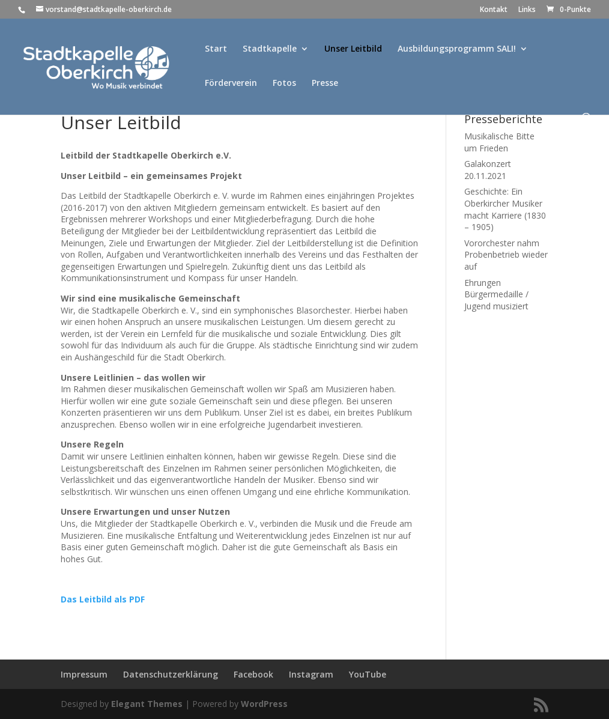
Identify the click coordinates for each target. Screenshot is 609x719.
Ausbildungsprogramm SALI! (457, 49)
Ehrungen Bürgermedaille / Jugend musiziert (496, 294)
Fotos (284, 83)
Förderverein (231, 83)
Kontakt (493, 10)
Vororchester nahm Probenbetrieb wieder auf (506, 254)
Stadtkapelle (270, 49)
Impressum (84, 674)
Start (216, 49)
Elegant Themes (147, 703)
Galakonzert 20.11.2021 (487, 169)
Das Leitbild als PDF (103, 599)
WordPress (264, 703)
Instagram (311, 674)
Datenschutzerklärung (170, 674)
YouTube (367, 674)
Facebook (253, 674)
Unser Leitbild (353, 49)
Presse (325, 83)
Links (527, 10)
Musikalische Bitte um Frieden (499, 142)
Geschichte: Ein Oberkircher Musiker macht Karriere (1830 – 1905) (505, 209)
